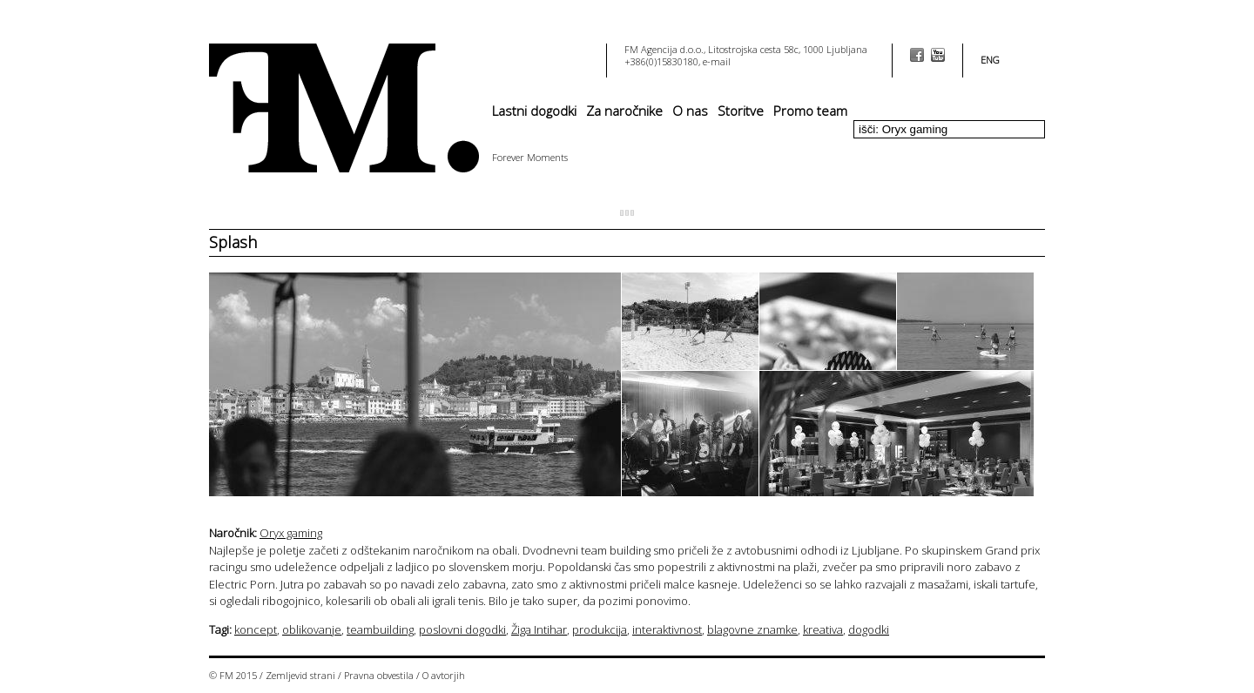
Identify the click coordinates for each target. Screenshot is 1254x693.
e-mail (717, 61)
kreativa (823, 629)
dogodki (868, 629)
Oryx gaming (291, 533)
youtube (938, 55)
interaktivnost (667, 629)
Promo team (810, 110)
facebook (917, 55)
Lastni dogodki (534, 110)
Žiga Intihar (539, 629)
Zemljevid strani (300, 675)
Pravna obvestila (379, 675)
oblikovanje (311, 629)
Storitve (741, 110)
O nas (690, 110)
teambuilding (380, 629)
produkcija (599, 629)
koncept (255, 629)
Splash (233, 242)
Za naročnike (624, 110)
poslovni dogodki (462, 629)
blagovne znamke (752, 629)
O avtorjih (443, 675)
